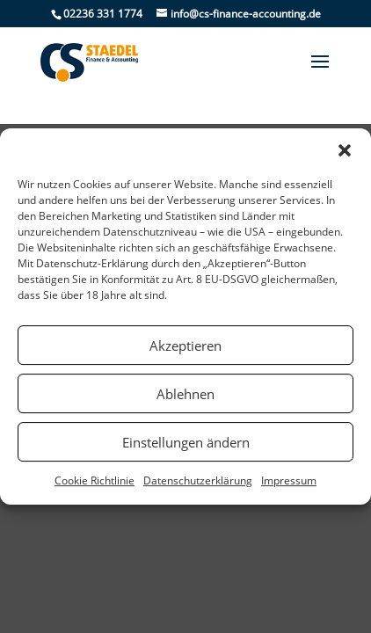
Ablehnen (185, 394)
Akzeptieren (185, 345)
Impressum (288, 480)
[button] (344, 150)
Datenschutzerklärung (197, 480)
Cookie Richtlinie (95, 480)
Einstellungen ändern (186, 442)
